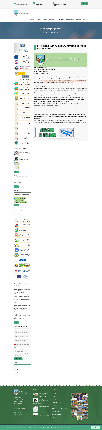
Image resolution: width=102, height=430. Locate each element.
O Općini (38, 19)
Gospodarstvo (70, 19)
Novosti (32, 19)
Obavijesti (45, 19)
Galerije (16, 369)
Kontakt (85, 19)
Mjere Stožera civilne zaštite (20, 179)
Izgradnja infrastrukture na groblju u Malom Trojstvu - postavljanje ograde (44, 395)
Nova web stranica (18, 182)
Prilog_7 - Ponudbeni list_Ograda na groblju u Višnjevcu (22, 354)
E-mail (17, 2)
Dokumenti (52, 19)
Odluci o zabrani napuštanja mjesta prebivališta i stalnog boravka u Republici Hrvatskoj (65, 80)
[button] (63, 428)
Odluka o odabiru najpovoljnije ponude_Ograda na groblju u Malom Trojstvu (21, 340)
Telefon (37, 2)
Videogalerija (17, 372)
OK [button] (95, 427)
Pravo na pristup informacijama (60, 408)
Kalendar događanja (57, 402)
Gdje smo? (85, 3)
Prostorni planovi (56, 414)
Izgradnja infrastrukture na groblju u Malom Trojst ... (25, 154)
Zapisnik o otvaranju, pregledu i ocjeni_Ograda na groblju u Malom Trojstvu (21, 345)
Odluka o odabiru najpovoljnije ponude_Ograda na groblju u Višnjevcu (22, 331)
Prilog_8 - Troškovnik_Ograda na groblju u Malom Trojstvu (22, 350)
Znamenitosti (60, 19)
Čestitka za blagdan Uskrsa (44, 406)
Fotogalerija (78, 19)
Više (16, 171)
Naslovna (44, 32)
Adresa (55, 2)
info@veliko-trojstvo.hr (21, 4)
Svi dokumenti (18, 358)
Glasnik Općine (56, 411)
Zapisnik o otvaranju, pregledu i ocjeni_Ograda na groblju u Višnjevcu (21, 335)
